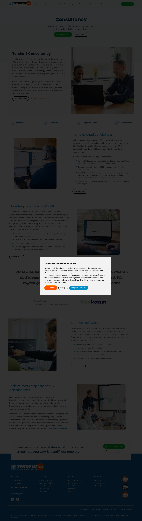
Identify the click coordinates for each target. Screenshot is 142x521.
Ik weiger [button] (63, 288)
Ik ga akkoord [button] (50, 288)
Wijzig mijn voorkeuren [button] (78, 288)
